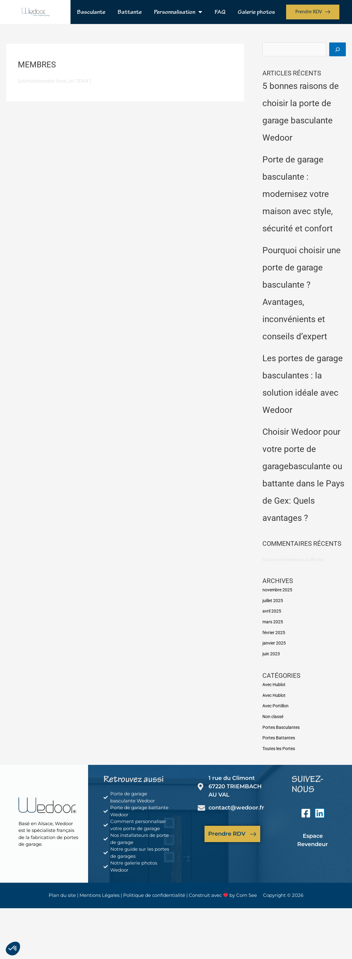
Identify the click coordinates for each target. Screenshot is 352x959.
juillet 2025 (273, 601)
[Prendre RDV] (253, 831)
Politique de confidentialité (154, 892)
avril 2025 (272, 611)
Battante (130, 12)
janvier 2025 (274, 642)
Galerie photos (256, 12)
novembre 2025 (278, 590)
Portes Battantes (279, 735)
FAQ (220, 12)
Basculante (91, 12)
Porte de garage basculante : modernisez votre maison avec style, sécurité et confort (297, 194)
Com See (246, 892)
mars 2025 (273, 622)
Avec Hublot (275, 683)
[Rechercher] (337, 49)
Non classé (274, 714)
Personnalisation (178, 12)
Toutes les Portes (280, 746)
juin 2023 (271, 653)
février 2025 (274, 632)
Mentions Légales (99, 892)
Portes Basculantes (282, 725)
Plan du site (62, 892)
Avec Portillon (276, 704)
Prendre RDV (226, 830)
